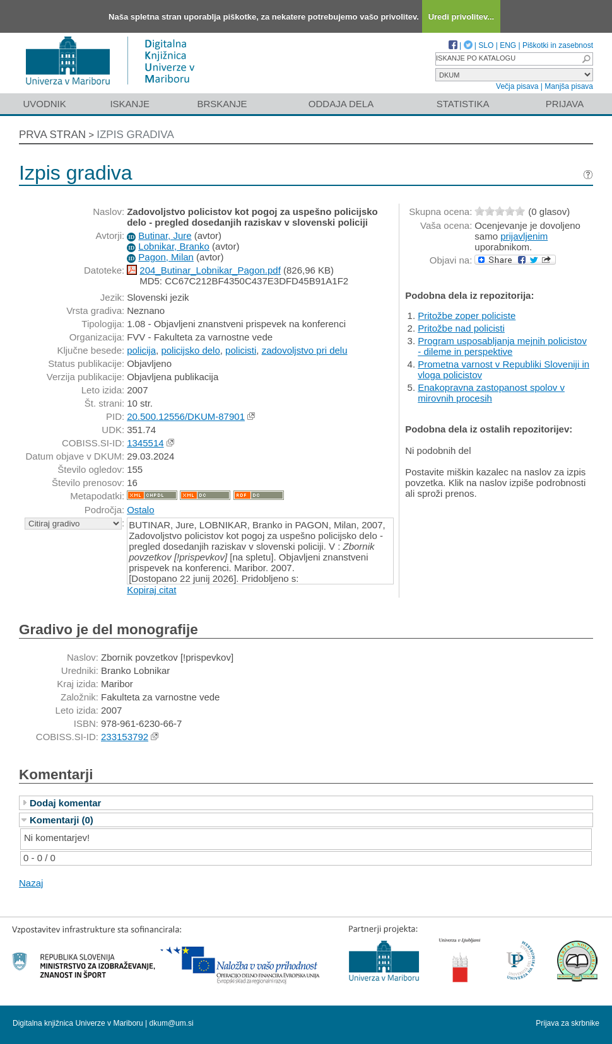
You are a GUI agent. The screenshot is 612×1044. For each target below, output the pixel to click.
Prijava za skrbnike (567, 1023)
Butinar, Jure (164, 235)
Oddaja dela (341, 103)
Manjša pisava (568, 86)
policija (141, 350)
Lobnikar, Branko (173, 246)
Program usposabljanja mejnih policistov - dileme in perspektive (502, 346)
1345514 (145, 443)
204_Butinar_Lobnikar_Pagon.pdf (210, 270)
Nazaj (31, 883)
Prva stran (52, 135)
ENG (508, 45)
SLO (485, 45)
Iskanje (130, 103)
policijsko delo (190, 350)
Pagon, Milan (166, 257)
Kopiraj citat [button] (151, 589)
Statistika (463, 103)
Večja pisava (517, 86)
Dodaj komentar (65, 803)
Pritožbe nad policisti (461, 328)
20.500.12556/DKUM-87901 (186, 416)
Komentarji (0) (61, 820)
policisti (240, 350)
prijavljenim (524, 236)
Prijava (565, 103)
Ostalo (140, 509)
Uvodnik (44, 103)
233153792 (124, 736)
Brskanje (222, 103)
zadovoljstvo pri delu (305, 350)
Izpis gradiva (135, 135)
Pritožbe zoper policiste (466, 315)
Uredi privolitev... (461, 16)
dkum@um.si (172, 1023)
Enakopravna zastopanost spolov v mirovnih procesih (491, 392)
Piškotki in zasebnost (557, 45)
